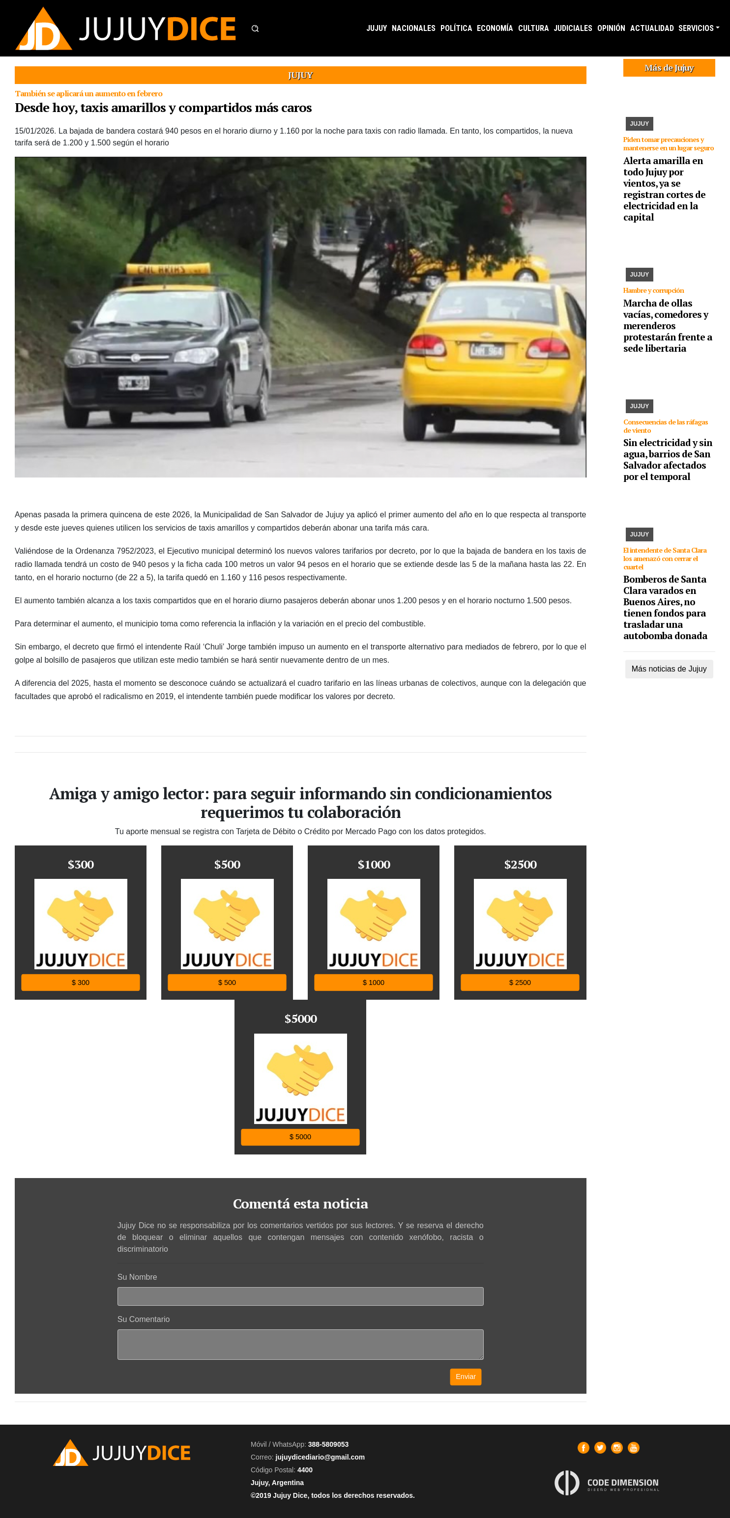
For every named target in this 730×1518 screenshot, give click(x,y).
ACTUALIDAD (652, 28)
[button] (255, 28)
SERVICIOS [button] (696, 28)
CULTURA (533, 28)
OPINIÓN (611, 28)
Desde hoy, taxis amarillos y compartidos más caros (163, 107)
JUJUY (376, 28)
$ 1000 (373, 982)
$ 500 (227, 982)
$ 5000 (300, 1137)
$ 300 (80, 982)
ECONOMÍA (495, 28)
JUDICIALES (573, 28)
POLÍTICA (456, 28)
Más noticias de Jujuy (669, 669)
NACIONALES (414, 28)
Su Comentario (143, 1319)
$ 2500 (520, 982)
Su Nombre (137, 1277)
